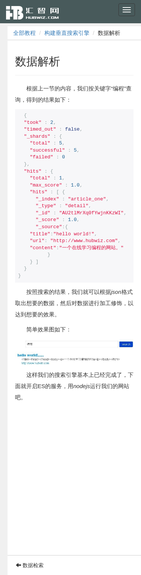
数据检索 (30, 565)
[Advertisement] (70, 484)
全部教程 (24, 33)
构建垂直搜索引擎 (66, 33)
